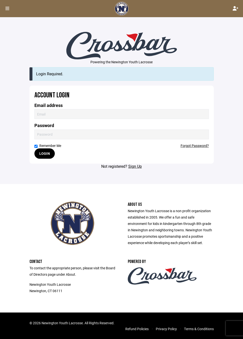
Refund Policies (137, 328)
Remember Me (47, 145)
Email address (48, 105)
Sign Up (135, 166)
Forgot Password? (195, 145)
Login (44, 153)
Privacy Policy (166, 328)
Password (44, 125)
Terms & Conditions (199, 328)
